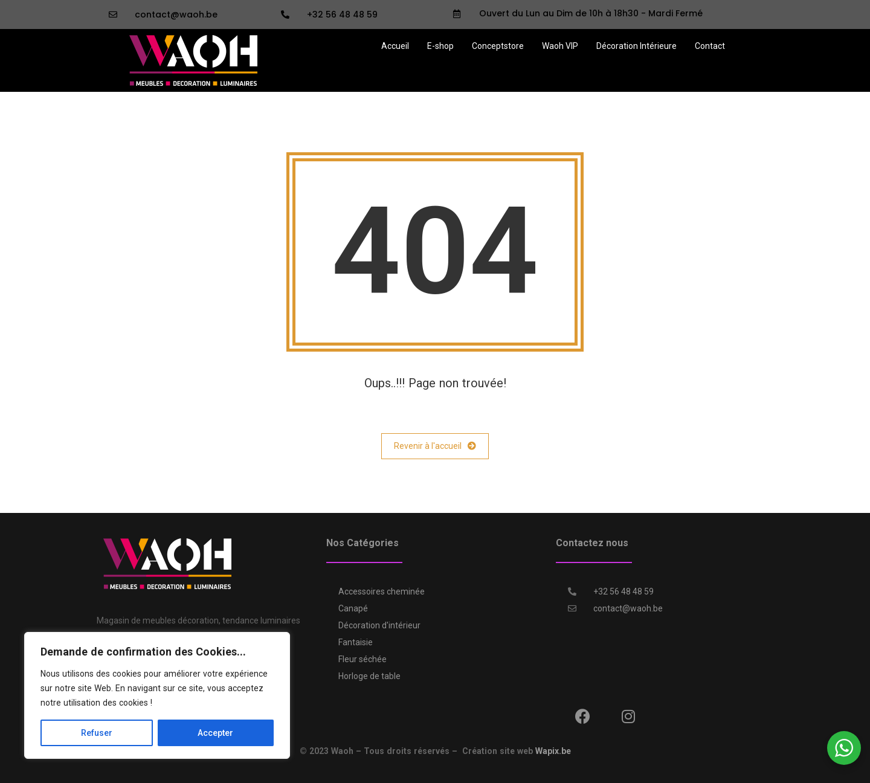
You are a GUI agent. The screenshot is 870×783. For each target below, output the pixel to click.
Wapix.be (553, 751)
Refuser (96, 733)
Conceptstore (498, 46)
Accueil (395, 46)
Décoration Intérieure (636, 46)
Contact (710, 46)
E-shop (440, 46)
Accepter (215, 733)
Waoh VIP (560, 46)
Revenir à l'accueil (435, 446)
